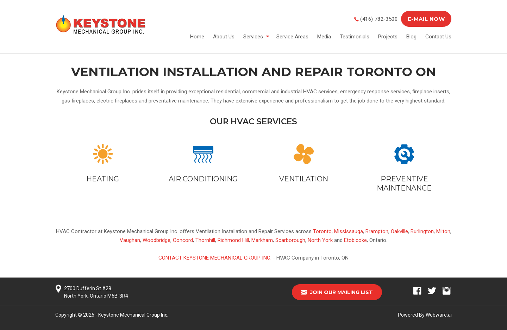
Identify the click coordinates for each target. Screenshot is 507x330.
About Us (223, 36)
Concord (183, 240)
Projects (388, 36)
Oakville (399, 231)
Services (253, 36)
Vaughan (130, 240)
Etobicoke (355, 240)
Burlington (422, 231)
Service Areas (292, 36)
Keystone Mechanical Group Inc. (133, 315)
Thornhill (205, 240)
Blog (411, 36)
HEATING (102, 179)
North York (320, 240)
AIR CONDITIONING (203, 179)
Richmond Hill (233, 240)
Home (197, 36)
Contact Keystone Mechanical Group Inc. (214, 258)
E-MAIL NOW (426, 18)
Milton (443, 231)
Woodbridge (156, 240)
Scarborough (290, 240)
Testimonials (354, 36)
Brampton (376, 231)
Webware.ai (439, 315)
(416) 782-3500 (379, 19)
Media (324, 36)
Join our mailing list (337, 292)
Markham (262, 240)
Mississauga (348, 231)
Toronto (322, 231)
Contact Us (438, 36)
